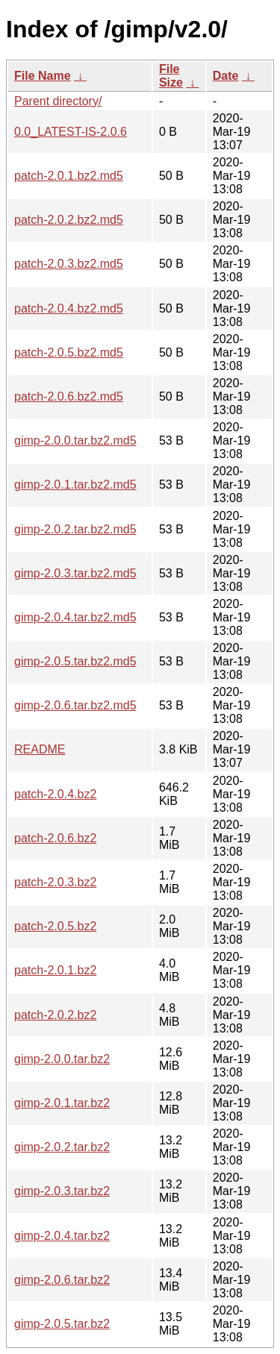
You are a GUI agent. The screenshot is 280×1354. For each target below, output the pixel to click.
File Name (42, 75)
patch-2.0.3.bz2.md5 (68, 263)
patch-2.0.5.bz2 (55, 926)
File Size (171, 76)
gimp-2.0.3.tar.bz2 (62, 1191)
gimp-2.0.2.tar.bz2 (62, 1147)
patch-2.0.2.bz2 (55, 1015)
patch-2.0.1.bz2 (55, 970)
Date (226, 75)
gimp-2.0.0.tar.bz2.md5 (75, 440)
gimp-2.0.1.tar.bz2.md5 (75, 484)
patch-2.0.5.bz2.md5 (68, 352)
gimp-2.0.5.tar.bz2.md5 (75, 661)
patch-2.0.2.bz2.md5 (68, 219)
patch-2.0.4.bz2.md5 (68, 308)
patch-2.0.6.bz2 (55, 838)
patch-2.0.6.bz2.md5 (68, 396)
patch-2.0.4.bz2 (55, 794)
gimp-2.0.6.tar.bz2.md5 (75, 705)
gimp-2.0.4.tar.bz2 (62, 1235)
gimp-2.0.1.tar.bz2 (62, 1103)
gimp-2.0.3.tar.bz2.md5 (75, 573)
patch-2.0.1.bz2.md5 (68, 175)
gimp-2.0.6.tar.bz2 (62, 1279)
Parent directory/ (58, 101)
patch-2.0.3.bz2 (55, 882)
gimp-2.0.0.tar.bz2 (62, 1059)
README (39, 749)
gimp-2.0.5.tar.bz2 (62, 1323)
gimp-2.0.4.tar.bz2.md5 (75, 617)
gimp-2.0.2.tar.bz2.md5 (75, 529)
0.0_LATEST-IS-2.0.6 (70, 131)
